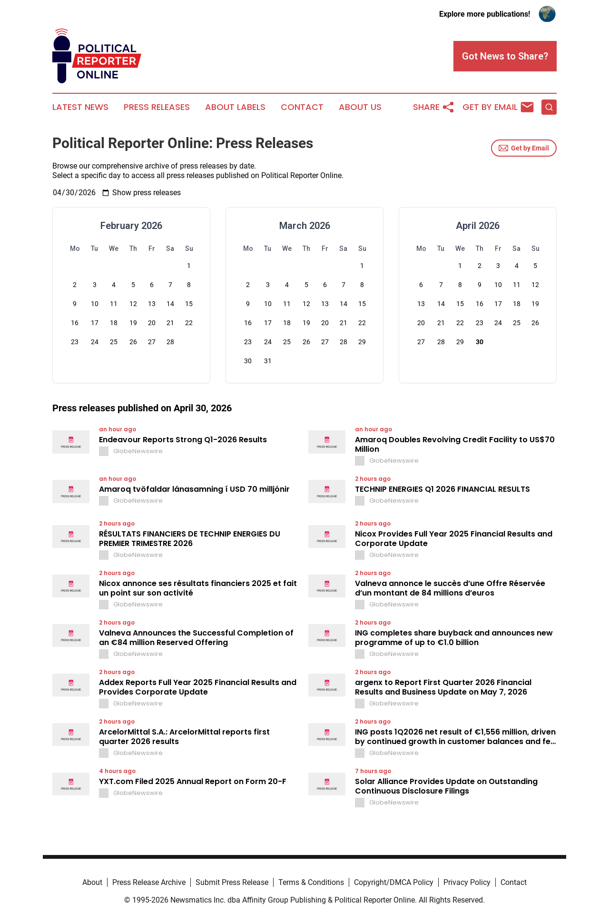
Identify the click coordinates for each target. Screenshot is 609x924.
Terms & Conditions (311, 882)
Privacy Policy (467, 882)
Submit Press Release (232, 882)
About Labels (235, 107)
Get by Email (524, 148)
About (92, 882)
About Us (360, 107)
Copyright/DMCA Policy (393, 882)
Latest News (80, 107)
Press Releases (157, 107)
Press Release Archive (149, 882)
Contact (302, 107)
